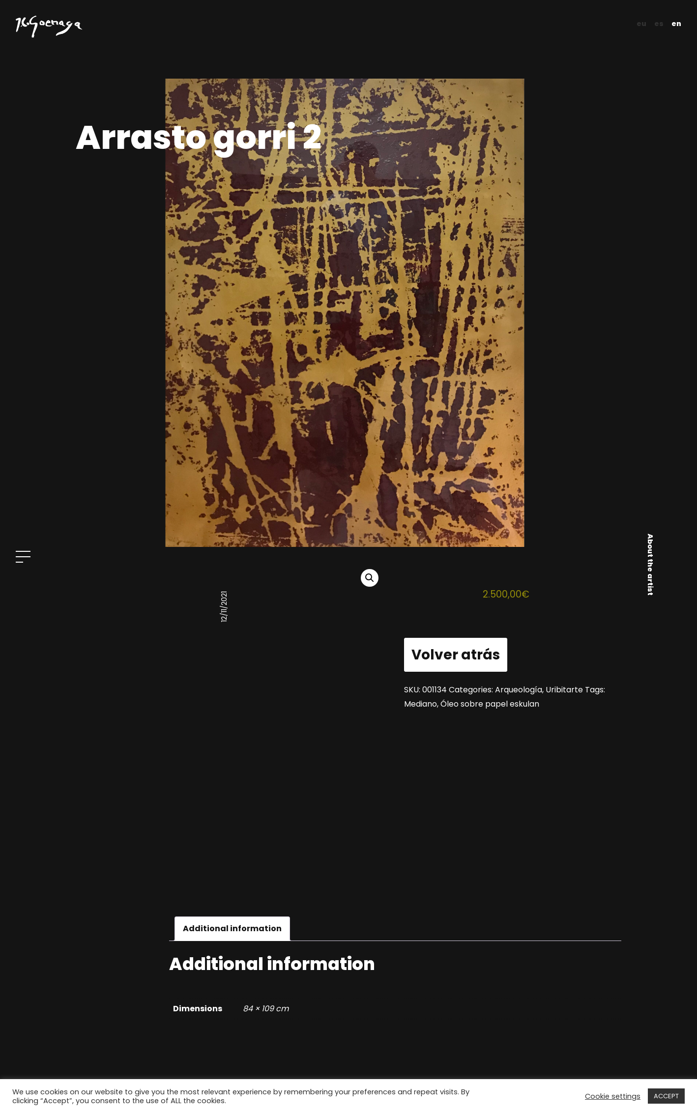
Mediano (420, 704)
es (659, 24)
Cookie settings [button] (612, 1096)
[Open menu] (23, 557)
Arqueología (518, 689)
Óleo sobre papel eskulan (489, 704)
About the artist (650, 565)
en (676, 24)
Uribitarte (564, 689)
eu (641, 24)
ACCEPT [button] (666, 1096)
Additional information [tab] (232, 928)
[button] (369, 578)
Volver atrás (455, 654)
